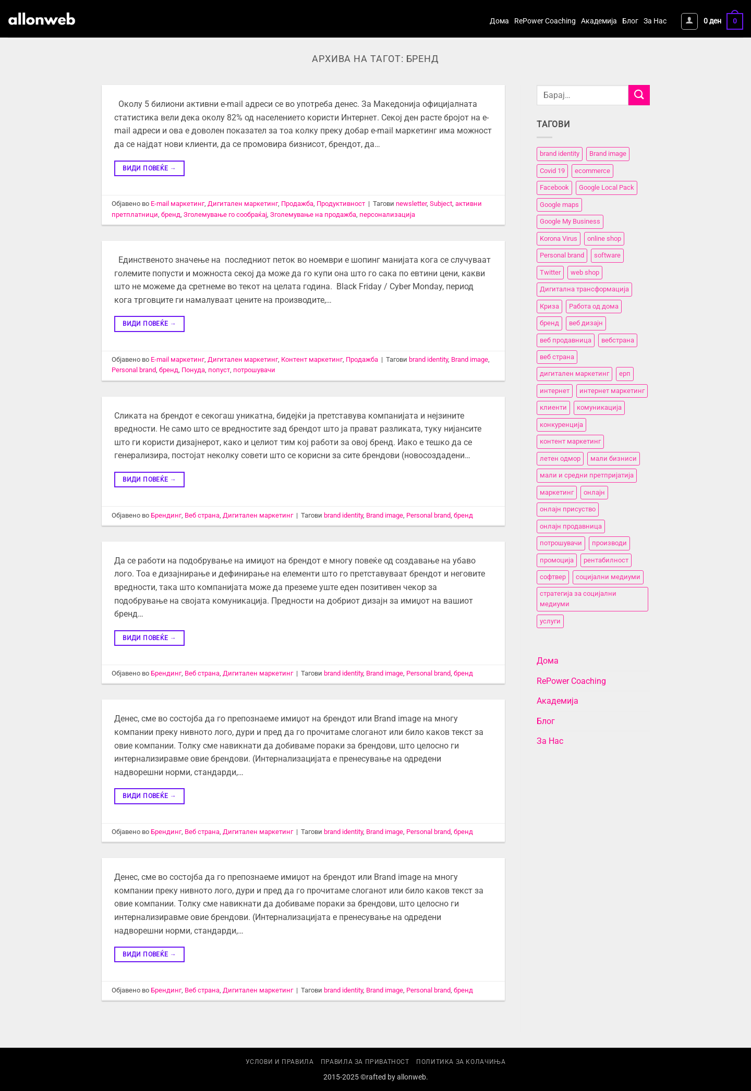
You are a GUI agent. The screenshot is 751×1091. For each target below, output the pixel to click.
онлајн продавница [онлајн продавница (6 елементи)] (571, 526)
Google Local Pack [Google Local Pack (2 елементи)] (606, 188)
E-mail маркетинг (177, 203)
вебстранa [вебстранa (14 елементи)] (617, 340)
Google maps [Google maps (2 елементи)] (559, 205)
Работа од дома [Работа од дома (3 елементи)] (594, 306)
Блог (630, 21)
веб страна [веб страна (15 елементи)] (557, 357)
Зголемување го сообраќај (225, 214)
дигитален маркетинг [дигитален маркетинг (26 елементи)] (574, 374)
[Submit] (638, 95)
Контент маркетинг (312, 359)
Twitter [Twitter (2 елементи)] (550, 272)
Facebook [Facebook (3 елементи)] (554, 188)
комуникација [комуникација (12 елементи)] (599, 408)
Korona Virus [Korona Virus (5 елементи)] (558, 238)
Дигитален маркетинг (243, 203)
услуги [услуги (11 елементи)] (550, 621)
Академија (599, 21)
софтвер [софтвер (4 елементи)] (553, 577)
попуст (219, 370)
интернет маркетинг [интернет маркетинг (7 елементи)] (612, 391)
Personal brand (134, 370)
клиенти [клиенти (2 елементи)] (553, 408)
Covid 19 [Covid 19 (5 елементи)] (552, 171)
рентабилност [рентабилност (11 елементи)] (606, 560)
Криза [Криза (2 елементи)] (549, 306)
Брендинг (166, 515)
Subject (441, 203)
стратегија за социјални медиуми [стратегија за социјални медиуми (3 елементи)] (578, 599)
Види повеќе (149, 169)
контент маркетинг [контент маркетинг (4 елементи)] (570, 442)
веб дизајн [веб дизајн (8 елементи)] (586, 323)
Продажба (297, 203)
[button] (689, 21)
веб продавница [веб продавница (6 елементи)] (565, 340)
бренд (170, 214)
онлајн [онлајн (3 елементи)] (594, 492)
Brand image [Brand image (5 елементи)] (607, 154)
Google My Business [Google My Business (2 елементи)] (570, 222)
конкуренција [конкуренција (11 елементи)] (561, 424)
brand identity (428, 359)
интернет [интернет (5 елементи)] (555, 391)
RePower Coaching (545, 21)
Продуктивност (341, 203)
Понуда (193, 370)
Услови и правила (280, 1061)
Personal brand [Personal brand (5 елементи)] (562, 255)
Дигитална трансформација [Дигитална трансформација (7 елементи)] (584, 289)
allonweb (411, 1077)
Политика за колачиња (460, 1061)
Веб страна (202, 515)
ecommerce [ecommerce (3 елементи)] (592, 171)
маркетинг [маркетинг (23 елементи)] (557, 492)
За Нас (655, 21)
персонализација (387, 214)
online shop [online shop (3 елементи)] (604, 238)
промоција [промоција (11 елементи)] (557, 560)
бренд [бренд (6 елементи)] (549, 323)
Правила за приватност (365, 1061)
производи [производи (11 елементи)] (609, 543)
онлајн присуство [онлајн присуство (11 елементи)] (568, 509)
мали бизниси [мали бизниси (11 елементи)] (613, 458)
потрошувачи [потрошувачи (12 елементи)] (561, 543)
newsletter (411, 203)
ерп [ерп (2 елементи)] (625, 374)
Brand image (469, 359)
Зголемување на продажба (313, 214)
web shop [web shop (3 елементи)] (585, 272)
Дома (499, 21)
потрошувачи (254, 370)
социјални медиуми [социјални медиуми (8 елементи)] (608, 577)
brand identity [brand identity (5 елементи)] (559, 154)
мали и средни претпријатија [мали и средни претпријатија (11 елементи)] (587, 476)
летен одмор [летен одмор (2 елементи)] (560, 458)
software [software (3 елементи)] (607, 255)
